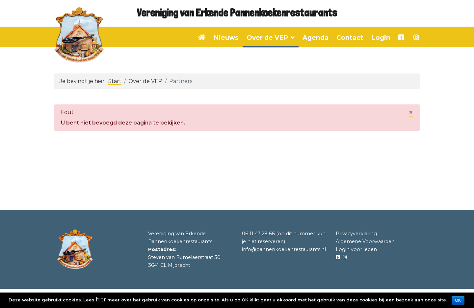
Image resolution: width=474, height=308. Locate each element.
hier (101, 299)
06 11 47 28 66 (258, 234)
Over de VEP (267, 38)
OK (458, 300)
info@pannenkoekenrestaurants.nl (284, 249)
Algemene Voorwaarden (365, 241)
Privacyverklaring (356, 234)
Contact (349, 38)
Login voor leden (356, 249)
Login (380, 38)
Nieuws (226, 38)
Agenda (316, 38)
